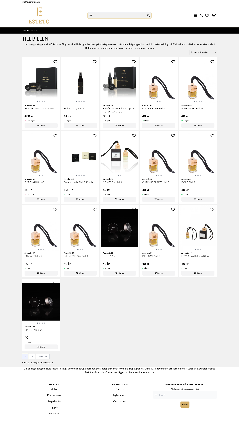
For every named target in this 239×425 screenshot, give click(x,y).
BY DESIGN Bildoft (35, 182)
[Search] (149, 15)
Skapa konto (54, 401)
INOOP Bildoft (111, 256)
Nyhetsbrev (119, 395)
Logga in (54, 407)
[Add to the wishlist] (55, 62)
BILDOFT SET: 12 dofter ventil (40, 108)
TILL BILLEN (32, 31)
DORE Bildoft (188, 182)
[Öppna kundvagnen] (213, 15)
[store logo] (39, 15)
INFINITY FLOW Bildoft (76, 256)
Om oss (119, 388)
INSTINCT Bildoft (151, 256)
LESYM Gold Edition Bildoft (195, 256)
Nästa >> (43, 356)
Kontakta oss (54, 395)
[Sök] (119, 15)
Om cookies (119, 401)
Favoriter (54, 413)
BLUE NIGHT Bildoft (192, 108)
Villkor (54, 388)
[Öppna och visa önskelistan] (207, 15)
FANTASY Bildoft (33, 256)
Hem (24, 31)
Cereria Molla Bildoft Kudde (78, 182)
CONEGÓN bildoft (113, 182)
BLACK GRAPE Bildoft (154, 108)
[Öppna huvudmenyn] (195, 15)
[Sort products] (203, 52)
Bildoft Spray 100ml (74, 108)
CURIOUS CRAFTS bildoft (156, 182)
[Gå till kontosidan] (201, 15)
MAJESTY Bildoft (34, 329)
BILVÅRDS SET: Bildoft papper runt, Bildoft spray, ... (118, 110)
